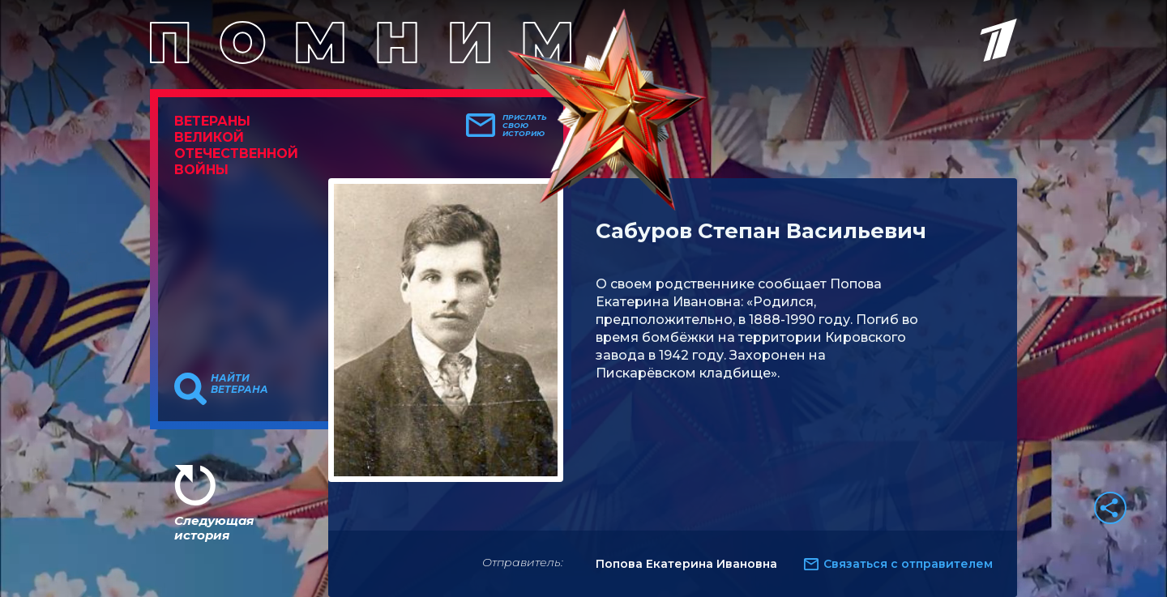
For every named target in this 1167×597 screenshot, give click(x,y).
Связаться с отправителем (908, 563)
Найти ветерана (239, 384)
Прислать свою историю (524, 125)
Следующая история (214, 528)
